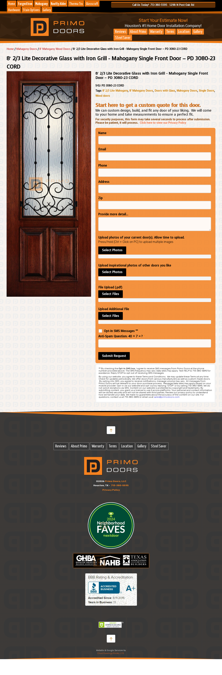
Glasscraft (92, 4)
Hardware (14, 10)
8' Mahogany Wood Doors (55, 49)
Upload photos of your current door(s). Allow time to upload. (141, 237)
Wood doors (102, 96)
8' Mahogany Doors (141, 91)
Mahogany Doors (187, 91)
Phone (103, 166)
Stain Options (31, 10)
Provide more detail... (113, 214)
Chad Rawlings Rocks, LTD (110, 653)
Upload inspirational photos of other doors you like (134, 265)
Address (103, 182)
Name (103, 133)
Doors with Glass (164, 91)
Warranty (156, 31)
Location (184, 31)
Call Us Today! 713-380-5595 (149, 5)
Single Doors (206, 91)
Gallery (47, 10)
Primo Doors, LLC (115, 481)
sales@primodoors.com (167, 397)
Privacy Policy (111, 490)
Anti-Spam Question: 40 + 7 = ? (121, 336)
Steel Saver (123, 37)
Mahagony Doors (26, 49)
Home (11, 4)
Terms (170, 31)
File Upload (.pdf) (110, 287)
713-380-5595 (120, 485)
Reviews (120, 31)
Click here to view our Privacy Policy (163, 123)
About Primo (138, 31)
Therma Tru (76, 4)
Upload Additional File (113, 309)
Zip (101, 198)
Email (103, 149)
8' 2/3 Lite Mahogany (115, 91)
